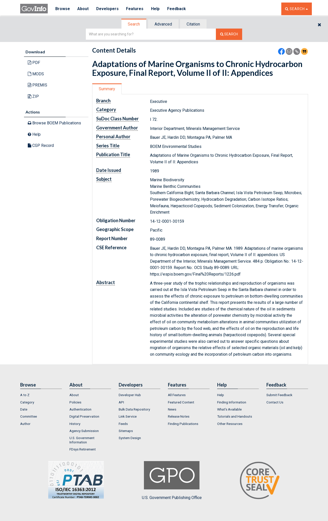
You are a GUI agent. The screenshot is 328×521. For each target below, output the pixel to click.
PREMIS (37, 85)
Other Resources (229, 424)
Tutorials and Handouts (234, 416)
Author (25, 424)
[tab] (134, 24)
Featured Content (181, 402)
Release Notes (178, 416)
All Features (177, 395)
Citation (193, 24)
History (74, 424)
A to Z (25, 395)
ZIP (33, 96)
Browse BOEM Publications (54, 123)
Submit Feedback (279, 395)
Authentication (80, 409)
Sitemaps (126, 431)
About (83, 8)
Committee (28, 416)
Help (156, 8)
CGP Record (41, 145)
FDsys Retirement (82, 449)
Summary (107, 88)
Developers (107, 8)
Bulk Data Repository (134, 409)
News (172, 409)
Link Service (128, 416)
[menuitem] (41, 395)
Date (23, 409)
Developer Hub (130, 395)
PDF (34, 62)
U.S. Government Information (81, 440)
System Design (130, 438)
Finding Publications (183, 424)
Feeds (123, 424)
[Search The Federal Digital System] (229, 34)
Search (134, 24)
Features (135, 8)
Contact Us (274, 402)
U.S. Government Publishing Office (172, 480)
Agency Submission (84, 431)
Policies (75, 402)
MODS (36, 74)
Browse (62, 8)
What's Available (229, 409)
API (121, 402)
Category (27, 402)
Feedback (177, 8)
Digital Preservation (84, 416)
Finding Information (231, 402)
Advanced (163, 24)
